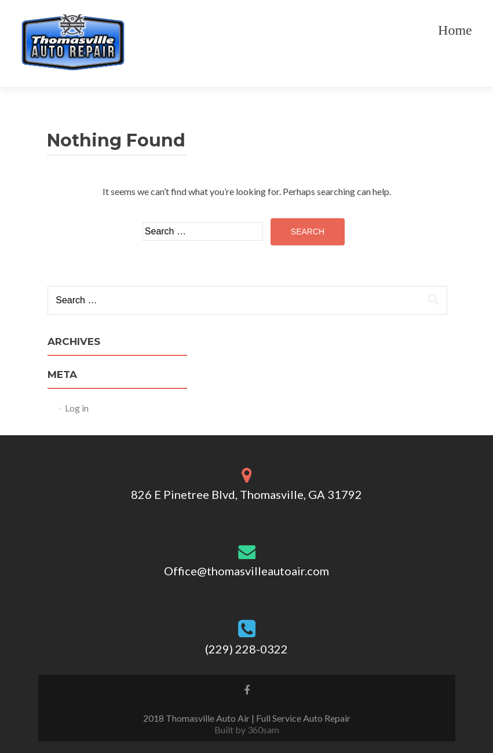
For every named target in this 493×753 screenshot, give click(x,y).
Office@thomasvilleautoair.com (246, 571)
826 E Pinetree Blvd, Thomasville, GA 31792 (246, 494)
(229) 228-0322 (246, 649)
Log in (77, 407)
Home (455, 30)
